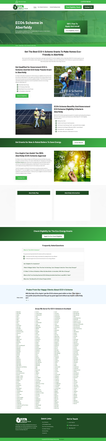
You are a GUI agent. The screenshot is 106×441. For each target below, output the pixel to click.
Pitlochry (75, 342)
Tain (74, 379)
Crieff (36, 318)
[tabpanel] (54, 295)
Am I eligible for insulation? (32, 263)
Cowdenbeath (38, 315)
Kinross (56, 347)
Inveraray (57, 313)
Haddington (38, 399)
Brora (17, 382)
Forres (36, 376)
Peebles (75, 334)
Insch (56, 312)
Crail (36, 316)
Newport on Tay (77, 321)
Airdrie (17, 315)
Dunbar (37, 342)
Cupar (36, 324)
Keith (56, 328)
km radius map (33, 207)
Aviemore (18, 333)
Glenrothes (37, 386)
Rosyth (75, 356)
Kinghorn (56, 342)
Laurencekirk (57, 367)
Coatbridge (18, 403)
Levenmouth (57, 374)
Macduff (56, 389)
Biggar (17, 356)
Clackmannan (19, 399)
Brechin (18, 374)
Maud (56, 394)
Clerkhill (18, 400)
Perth (75, 337)
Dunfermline (38, 348)
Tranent (75, 388)
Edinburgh (37, 363)
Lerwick (56, 368)
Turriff (75, 392)
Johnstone (57, 327)
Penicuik (75, 336)
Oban (75, 330)
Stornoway (76, 376)
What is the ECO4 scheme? (32, 250)
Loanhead (57, 380)
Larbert (56, 362)
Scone (75, 363)
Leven (56, 373)
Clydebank (18, 402)
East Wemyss (38, 362)
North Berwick (77, 325)
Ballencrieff (19, 339)
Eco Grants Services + (43, 7)
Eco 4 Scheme (45, 422)
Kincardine (57, 341)
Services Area (45, 430)
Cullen (36, 321)
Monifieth (57, 405)
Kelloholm (57, 330)
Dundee (37, 347)
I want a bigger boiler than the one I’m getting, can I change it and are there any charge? (50, 267)
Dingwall (37, 331)
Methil (56, 400)
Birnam (18, 357)
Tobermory (76, 386)
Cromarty (37, 319)
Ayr (17, 334)
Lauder (56, 365)
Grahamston (38, 389)
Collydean (18, 408)
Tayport (75, 380)
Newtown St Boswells (78, 324)
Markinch (57, 392)
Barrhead (18, 347)
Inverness (57, 321)
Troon (75, 389)
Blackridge (18, 363)
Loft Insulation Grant (46, 424)
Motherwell (76, 312)
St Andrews (76, 367)
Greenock (37, 396)
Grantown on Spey (39, 392)
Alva (17, 322)
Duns (36, 354)
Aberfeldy (21, 45)
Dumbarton (37, 339)
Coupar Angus (38, 313)
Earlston (37, 357)
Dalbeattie (37, 325)
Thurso (75, 383)
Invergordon (57, 316)
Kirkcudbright (57, 353)
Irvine (56, 324)
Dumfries (37, 341)
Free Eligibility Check (73, 7)
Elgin (36, 367)
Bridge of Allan (19, 376)
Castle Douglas (19, 397)
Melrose (56, 397)
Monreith (56, 406)
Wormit (75, 403)
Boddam (18, 370)
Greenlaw (37, 394)
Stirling (75, 371)
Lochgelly (57, 382)
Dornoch (37, 334)
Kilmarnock (57, 337)
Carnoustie (18, 394)
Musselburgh (76, 313)
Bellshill (18, 353)
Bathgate (18, 348)
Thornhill (75, 382)
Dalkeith (37, 328)
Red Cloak (76, 353)
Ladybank (57, 357)
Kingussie (57, 345)
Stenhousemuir (77, 370)
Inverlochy (57, 319)
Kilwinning (57, 339)
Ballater (18, 337)
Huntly (36, 406)
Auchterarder (19, 330)
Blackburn (18, 359)
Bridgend (18, 380)
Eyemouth (37, 370)
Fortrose (37, 379)
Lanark (56, 359)
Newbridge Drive (77, 318)
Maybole (56, 396)
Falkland (37, 373)
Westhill (75, 396)
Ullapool (75, 394)
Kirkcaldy (56, 350)
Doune (36, 336)
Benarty (18, 354)
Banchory (18, 342)
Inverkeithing (57, 318)
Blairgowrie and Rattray (21, 367)
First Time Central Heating (47, 426)
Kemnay (56, 334)
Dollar (36, 333)
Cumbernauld (38, 322)
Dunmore (37, 351)
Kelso (56, 331)
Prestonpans (76, 350)
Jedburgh (57, 325)
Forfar (36, 374)
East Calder (38, 359)
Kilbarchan (57, 336)
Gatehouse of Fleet (39, 383)
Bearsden (18, 351)
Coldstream (19, 406)
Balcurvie (18, 336)
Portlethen (76, 345)
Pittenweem (76, 344)
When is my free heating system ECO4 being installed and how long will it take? (47, 275)
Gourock (37, 388)
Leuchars (57, 371)
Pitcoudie (76, 341)
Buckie (17, 386)
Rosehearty (76, 354)
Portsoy (75, 348)
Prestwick (76, 351)
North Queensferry (78, 328)
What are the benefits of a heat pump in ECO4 (37, 279)
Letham (56, 370)
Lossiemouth (57, 388)
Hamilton (37, 402)
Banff (17, 344)
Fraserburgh (38, 380)
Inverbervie (57, 315)
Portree (75, 347)
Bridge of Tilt (19, 379)
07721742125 (86, 2)
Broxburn (18, 383)
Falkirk (36, 371)
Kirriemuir (57, 356)
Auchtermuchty (19, 331)
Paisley (75, 333)
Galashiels (37, 382)
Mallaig (56, 391)
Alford (17, 318)
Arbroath (18, 327)
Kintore (56, 348)
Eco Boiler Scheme (46, 428)
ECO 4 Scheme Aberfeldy (30, 45)
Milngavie (57, 402)
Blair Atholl (18, 365)
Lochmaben (57, 385)
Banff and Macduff (20, 345)
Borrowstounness (20, 373)
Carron (18, 396)
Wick (75, 399)
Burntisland (18, 388)
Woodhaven (76, 402)
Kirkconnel (57, 351)
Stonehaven (76, 373)
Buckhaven (18, 385)
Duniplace (37, 350)
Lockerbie (57, 386)
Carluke (18, 392)
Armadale (18, 328)
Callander (18, 389)
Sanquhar (76, 362)
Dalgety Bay (38, 327)
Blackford (18, 362)
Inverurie (56, 322)
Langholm (57, 360)
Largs (56, 363)
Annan (17, 324)
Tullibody (75, 391)
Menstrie (56, 399)
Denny (36, 330)
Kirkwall (56, 354)
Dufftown (37, 337)
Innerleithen (38, 408)
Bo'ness (18, 368)
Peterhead (76, 339)
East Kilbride (38, 360)
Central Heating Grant (55, 7)
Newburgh (76, 319)
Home (35, 7)
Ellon (36, 368)
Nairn (75, 316)
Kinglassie (57, 344)
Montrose (57, 408)
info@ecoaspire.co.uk (74, 425)
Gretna (36, 397)
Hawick (37, 403)
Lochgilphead (57, 383)
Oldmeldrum (76, 331)
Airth (17, 316)
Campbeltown (19, 391)
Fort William (38, 377)
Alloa (17, 319)
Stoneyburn (76, 374)
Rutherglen (76, 359)
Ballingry (18, 341)
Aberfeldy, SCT (72, 428)
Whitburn (75, 397)
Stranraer (76, 377)
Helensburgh (38, 405)
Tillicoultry (76, 385)
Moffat (56, 403)
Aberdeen (18, 312)
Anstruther (18, 325)
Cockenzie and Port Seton (22, 405)
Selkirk (75, 365)
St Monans (76, 368)
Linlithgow (57, 376)
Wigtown (75, 400)
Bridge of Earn (19, 377)
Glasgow (37, 385)
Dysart (36, 356)
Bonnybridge (19, 371)
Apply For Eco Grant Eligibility (53, 236)
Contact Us (88, 7)
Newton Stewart (77, 322)
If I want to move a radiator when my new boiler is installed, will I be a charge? (47, 271)
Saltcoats (76, 360)
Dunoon (37, 353)
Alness (18, 321)
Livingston (57, 379)
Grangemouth (38, 391)
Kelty (56, 333)
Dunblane (37, 345)
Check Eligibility (22, 95)
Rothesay (76, 357)
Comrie (37, 312)
